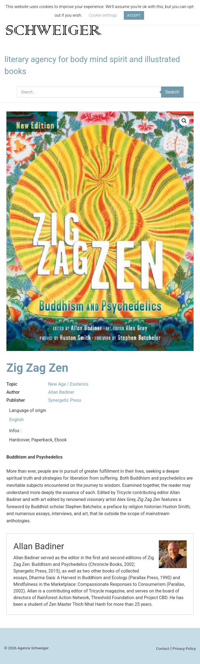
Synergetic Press (64, 400)
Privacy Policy (184, 648)
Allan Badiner (61, 392)
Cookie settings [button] (103, 15)
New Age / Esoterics (68, 384)
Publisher (15, 400)
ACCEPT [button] (134, 15)
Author (13, 392)
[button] (184, 121)
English (16, 419)
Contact (162, 648)
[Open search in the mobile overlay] (100, 92)
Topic (11, 384)
